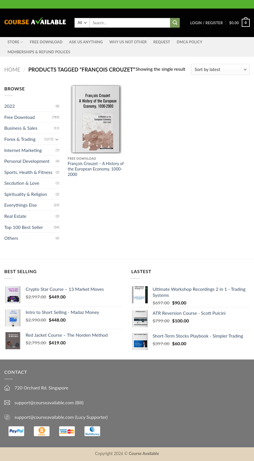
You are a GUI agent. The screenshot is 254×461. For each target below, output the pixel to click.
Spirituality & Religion (25, 194)
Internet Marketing (23, 150)
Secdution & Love (21, 183)
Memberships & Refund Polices (39, 52)
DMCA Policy (189, 42)
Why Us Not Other (127, 42)
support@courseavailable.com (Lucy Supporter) (61, 417)
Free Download (46, 42)
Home (12, 69)
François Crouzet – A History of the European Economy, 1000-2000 (96, 168)
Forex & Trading (20, 139)
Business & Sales (20, 128)
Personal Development (26, 161)
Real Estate (15, 216)
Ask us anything (86, 42)
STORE (15, 42)
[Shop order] (220, 69)
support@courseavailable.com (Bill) (49, 402)
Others (11, 238)
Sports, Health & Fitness (28, 172)
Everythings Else (20, 205)
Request (161, 42)
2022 (9, 106)
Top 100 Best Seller (23, 227)
